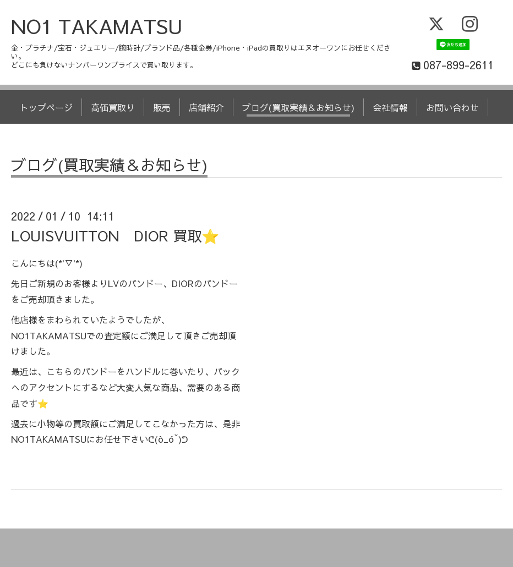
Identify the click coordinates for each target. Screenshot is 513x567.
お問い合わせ (452, 107)
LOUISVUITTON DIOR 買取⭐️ (115, 235)
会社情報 (390, 107)
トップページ (46, 107)
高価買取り (113, 107)
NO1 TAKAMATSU (97, 26)
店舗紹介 (206, 107)
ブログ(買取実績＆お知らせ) (298, 107)
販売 (162, 107)
